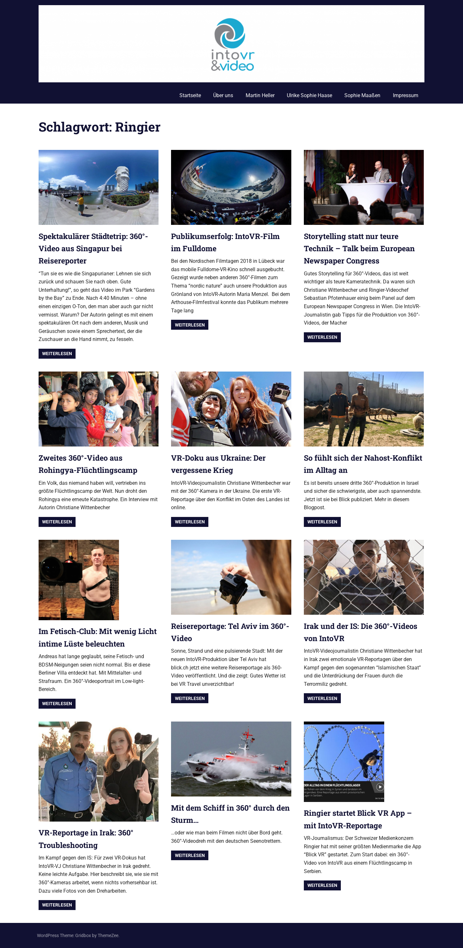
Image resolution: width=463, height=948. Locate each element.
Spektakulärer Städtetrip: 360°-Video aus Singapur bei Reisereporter (96, 248)
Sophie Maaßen (362, 95)
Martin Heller (260, 95)
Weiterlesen (57, 353)
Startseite (190, 95)
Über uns (223, 95)
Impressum (405, 95)
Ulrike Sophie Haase (309, 95)
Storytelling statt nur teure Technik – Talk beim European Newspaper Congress (361, 248)
